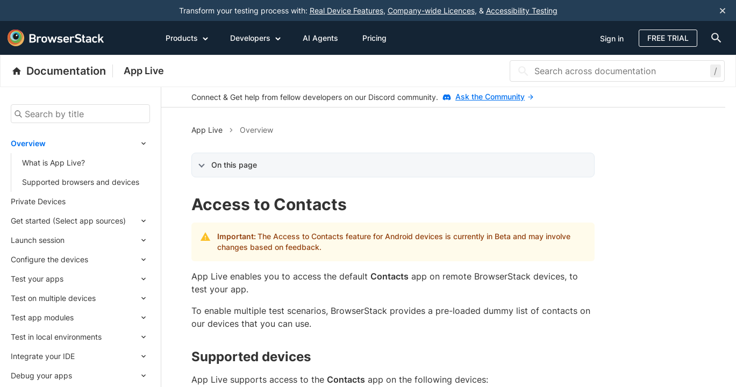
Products (187, 37)
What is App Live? (53, 162)
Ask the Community (494, 96)
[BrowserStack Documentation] (62, 70)
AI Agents (320, 37)
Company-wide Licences (431, 10)
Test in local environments (56, 336)
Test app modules (42, 317)
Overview (28, 143)
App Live (144, 70)
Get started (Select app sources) (68, 220)
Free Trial (668, 37)
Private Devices (38, 201)
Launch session (38, 240)
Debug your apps (41, 375)
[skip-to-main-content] (44, 10)
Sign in (612, 38)
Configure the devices (49, 259)
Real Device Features (346, 10)
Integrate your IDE (43, 356)
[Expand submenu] (98, 143)
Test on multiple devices (53, 298)
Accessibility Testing (522, 10)
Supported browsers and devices (80, 182)
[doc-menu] (714, 38)
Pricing (374, 37)
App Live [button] (207, 129)
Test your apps (37, 278)
